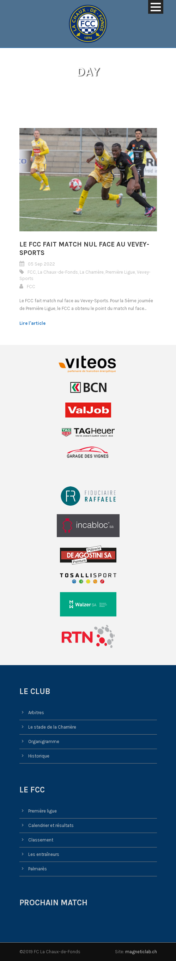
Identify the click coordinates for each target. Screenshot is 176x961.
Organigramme (43, 741)
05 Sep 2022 (41, 264)
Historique (38, 756)
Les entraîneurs (43, 854)
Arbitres (36, 712)
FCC (32, 272)
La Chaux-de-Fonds (58, 272)
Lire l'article (32, 323)
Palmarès (37, 868)
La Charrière (92, 272)
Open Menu (155, 7)
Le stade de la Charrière (52, 727)
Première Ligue (120, 272)
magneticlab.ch (141, 951)
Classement (40, 840)
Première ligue (42, 811)
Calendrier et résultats (51, 825)
